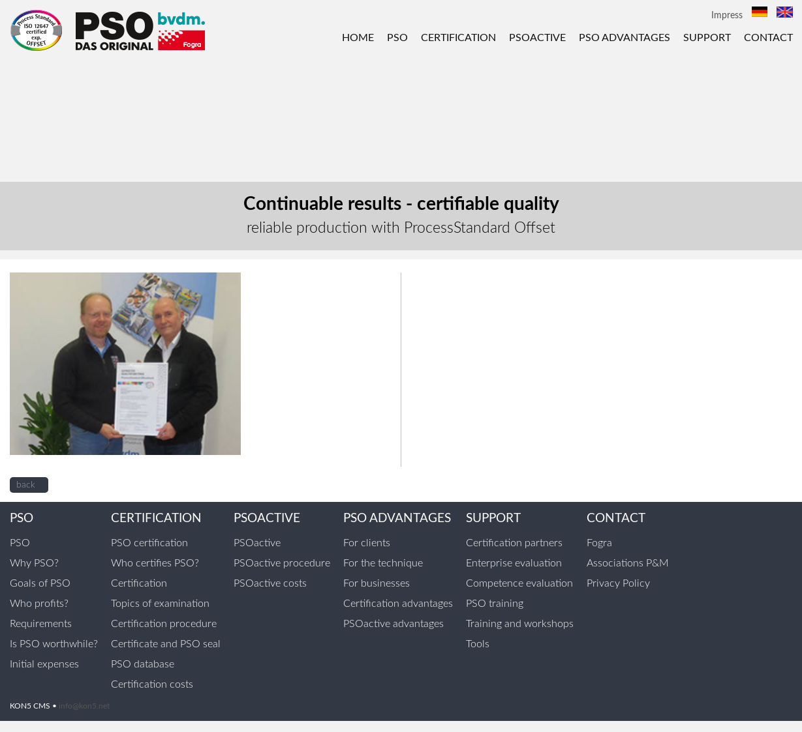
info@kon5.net (84, 706)
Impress (727, 15)
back (25, 485)
